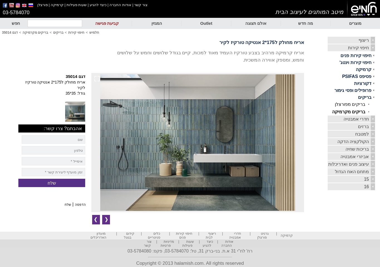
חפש (16, 23)
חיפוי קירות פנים (355, 55)
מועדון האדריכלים (98, 235)
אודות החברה (120, 5)
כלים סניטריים (154, 235)
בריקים (364, 97)
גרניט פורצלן (263, 235)
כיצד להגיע (98, 5)
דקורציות (362, 83)
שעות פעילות (77, 5)
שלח (68, 205)
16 (366, 186)
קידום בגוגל (129, 235)
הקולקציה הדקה (353, 141)
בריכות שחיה (357, 149)
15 (366, 179)
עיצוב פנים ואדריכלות (348, 164)
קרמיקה (57, 5)
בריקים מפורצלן (350, 104)
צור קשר (141, 5)
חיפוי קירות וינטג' (356, 62)
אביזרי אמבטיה (354, 156)
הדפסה (80, 205)
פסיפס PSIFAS (356, 76)
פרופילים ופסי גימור (352, 90)
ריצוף (364, 40)
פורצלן (42, 5)
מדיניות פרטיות (167, 244)
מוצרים (355, 23)
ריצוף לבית (211, 235)
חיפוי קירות (358, 47)
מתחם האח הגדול (352, 171)
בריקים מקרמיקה (348, 111)
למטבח (362, 134)
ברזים (363, 126)
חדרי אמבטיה (356, 119)
